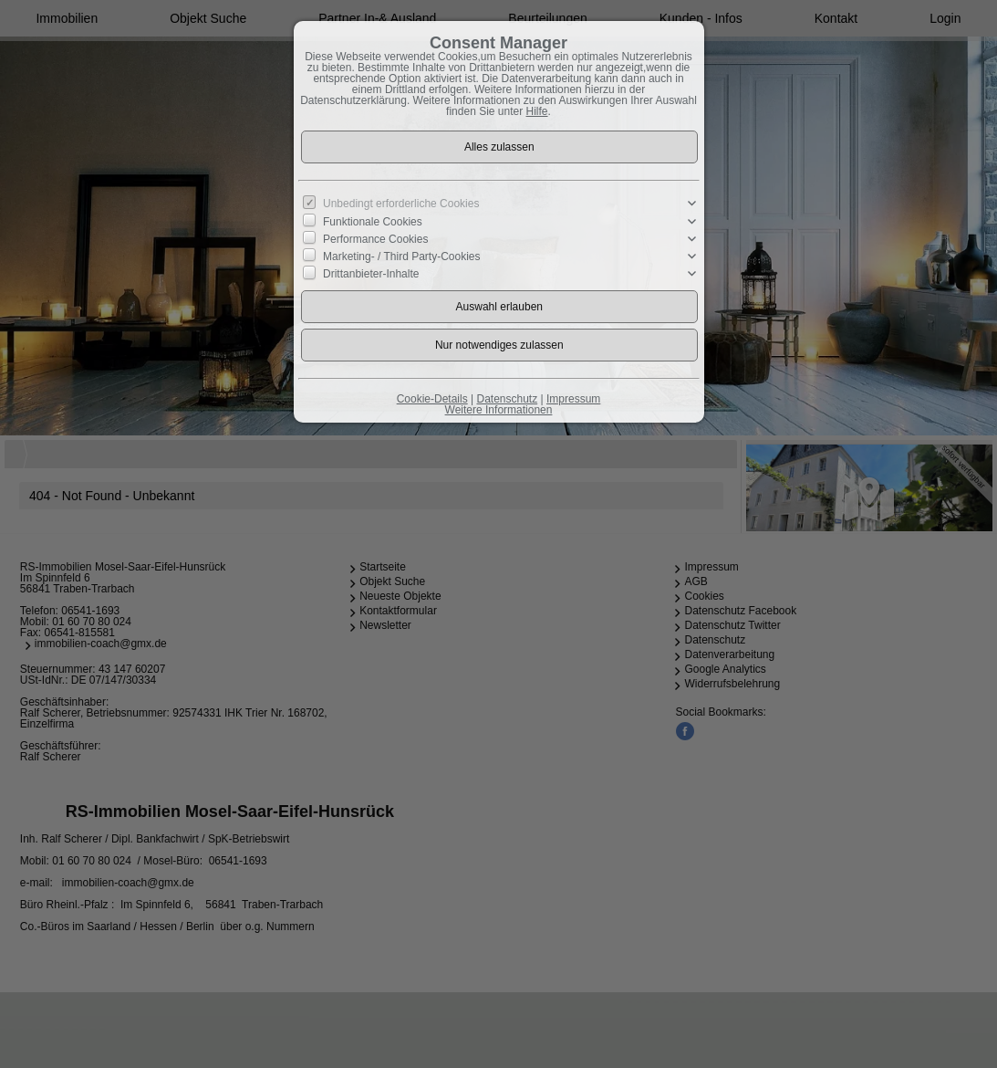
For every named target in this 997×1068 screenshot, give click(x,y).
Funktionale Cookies (372, 221)
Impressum (573, 399)
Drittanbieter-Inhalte (371, 273)
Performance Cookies (375, 239)
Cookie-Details (432, 399)
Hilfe (537, 111)
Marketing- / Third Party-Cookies (402, 256)
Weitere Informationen (499, 409)
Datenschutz (506, 399)
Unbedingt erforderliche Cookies (401, 203)
